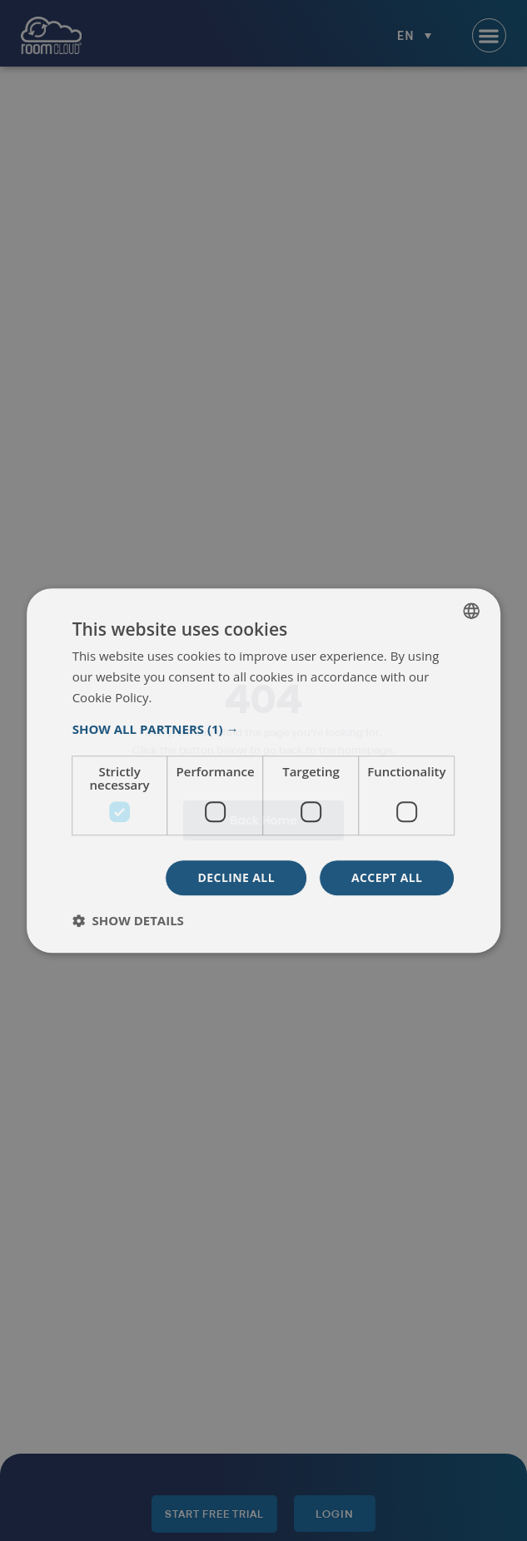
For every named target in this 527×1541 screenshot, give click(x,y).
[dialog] (264, 770)
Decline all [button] (236, 877)
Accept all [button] (386, 877)
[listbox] (471, 610)
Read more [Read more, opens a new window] (185, 698)
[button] (263, 728)
